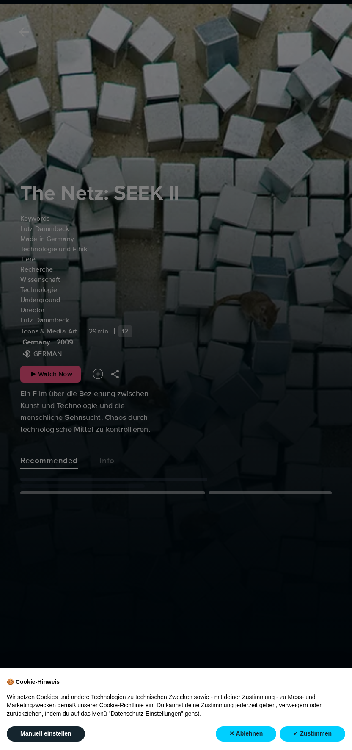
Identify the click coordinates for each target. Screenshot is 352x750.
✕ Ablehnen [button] (246, 734)
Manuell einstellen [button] (46, 734)
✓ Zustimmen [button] (312, 734)
